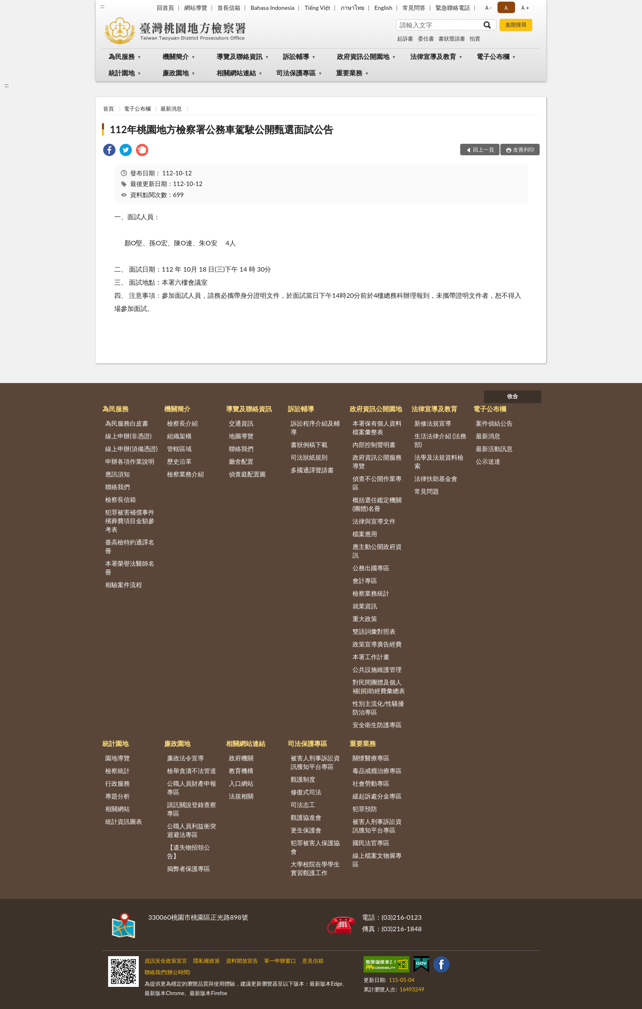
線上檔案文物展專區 (377, 860)
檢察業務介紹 (185, 474)
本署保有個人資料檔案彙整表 (377, 427)
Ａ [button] (506, 7)
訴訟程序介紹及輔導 (315, 427)
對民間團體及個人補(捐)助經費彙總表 (379, 686)
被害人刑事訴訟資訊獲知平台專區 (315, 762)
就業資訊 (365, 606)
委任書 (426, 38)
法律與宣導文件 (374, 521)
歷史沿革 (179, 461)
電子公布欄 (493, 56)
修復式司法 (306, 792)
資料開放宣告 (242, 960)
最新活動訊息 (494, 448)
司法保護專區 (296, 73)
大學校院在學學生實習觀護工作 (315, 868)
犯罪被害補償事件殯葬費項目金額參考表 (129, 520)
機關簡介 (176, 56)
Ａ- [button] (488, 7)
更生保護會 (306, 830)
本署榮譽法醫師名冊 (129, 568)
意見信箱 (312, 960)
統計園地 (122, 73)
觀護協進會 (306, 817)
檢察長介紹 (182, 423)
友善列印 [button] (523, 149)
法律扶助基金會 (435, 478)
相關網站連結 (236, 73)
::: (102, 6)
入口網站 (241, 783)
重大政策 (365, 618)
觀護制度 (303, 779)
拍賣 (475, 38)
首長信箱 (228, 7)
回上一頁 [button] (483, 149)
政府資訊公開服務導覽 (377, 461)
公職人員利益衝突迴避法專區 (191, 830)
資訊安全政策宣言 (166, 960)
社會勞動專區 (371, 783)
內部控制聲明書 (374, 444)
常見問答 (413, 7)
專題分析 (117, 796)
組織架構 (179, 436)
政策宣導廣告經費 (377, 644)
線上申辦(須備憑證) (131, 448)
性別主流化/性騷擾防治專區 (379, 708)
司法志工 (303, 804)
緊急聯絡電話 (453, 7)
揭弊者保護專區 (188, 868)
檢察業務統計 (371, 593)
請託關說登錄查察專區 (191, 809)
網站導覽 (195, 7)
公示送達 (488, 461)
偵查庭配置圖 (247, 474)
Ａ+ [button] (524, 7)
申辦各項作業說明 (129, 461)
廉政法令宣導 (185, 758)
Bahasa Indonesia (272, 7)
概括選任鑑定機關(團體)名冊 (377, 504)
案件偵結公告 (494, 423)
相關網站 (117, 808)
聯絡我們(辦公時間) (167, 972)
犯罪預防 (365, 808)
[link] (109, 151)
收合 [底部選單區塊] (512, 396)
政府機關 (241, 758)
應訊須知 (117, 474)
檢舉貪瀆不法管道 (191, 770)
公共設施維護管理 (377, 669)
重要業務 (349, 73)
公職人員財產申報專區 (191, 788)
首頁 (108, 108)
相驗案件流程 (123, 584)
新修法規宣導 (432, 423)
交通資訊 (241, 423)
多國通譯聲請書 (312, 470)
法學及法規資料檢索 (438, 461)
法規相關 (241, 796)
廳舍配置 (241, 461)
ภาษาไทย (352, 7)
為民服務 (122, 56)
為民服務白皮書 (126, 423)
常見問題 (426, 491)
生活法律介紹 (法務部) (440, 440)
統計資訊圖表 (123, 821)
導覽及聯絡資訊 (239, 56)
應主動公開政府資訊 (377, 551)
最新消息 (171, 108)
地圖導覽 (241, 436)
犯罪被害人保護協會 (315, 847)
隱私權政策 (206, 960)
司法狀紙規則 (309, 457)
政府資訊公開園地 (363, 56)
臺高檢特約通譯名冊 (129, 546)
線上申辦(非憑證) (128, 436)
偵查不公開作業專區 (377, 483)
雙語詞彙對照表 (374, 631)
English (384, 7)
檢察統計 (117, 770)
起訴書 (405, 38)
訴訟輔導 (296, 56)
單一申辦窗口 (280, 960)
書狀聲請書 (452, 38)
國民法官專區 (371, 842)
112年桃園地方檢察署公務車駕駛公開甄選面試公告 (221, 129)
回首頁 (165, 7)
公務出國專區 (371, 567)
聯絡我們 (117, 486)
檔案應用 (365, 533)
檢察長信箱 (120, 499)
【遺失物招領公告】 (188, 851)
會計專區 (365, 580)
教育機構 (241, 770)
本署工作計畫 (371, 656)
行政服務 (117, 783)
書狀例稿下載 (309, 444)
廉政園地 (176, 73)
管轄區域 (179, 448)
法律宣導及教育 (433, 56)
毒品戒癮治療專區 (377, 770)
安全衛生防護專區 (377, 724)
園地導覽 (117, 758)
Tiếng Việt (317, 7)
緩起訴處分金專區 (377, 796)
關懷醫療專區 (371, 758)
